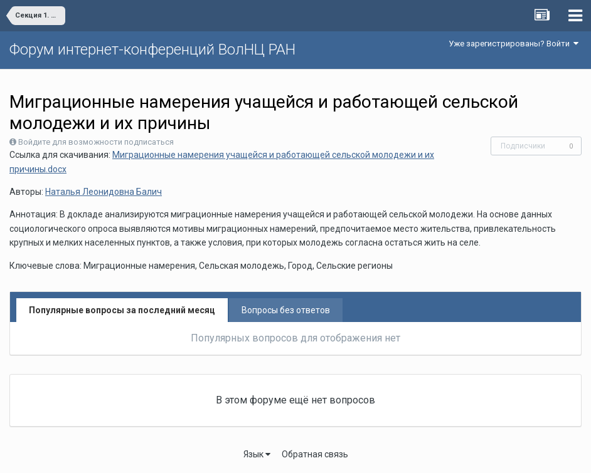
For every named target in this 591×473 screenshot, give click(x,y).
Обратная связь (315, 454)
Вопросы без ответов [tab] (286, 310)
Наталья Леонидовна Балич (103, 192)
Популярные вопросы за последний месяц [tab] (122, 310)
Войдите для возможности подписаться (96, 142)
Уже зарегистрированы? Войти (513, 43)
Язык (256, 454)
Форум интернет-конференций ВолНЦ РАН (152, 49)
